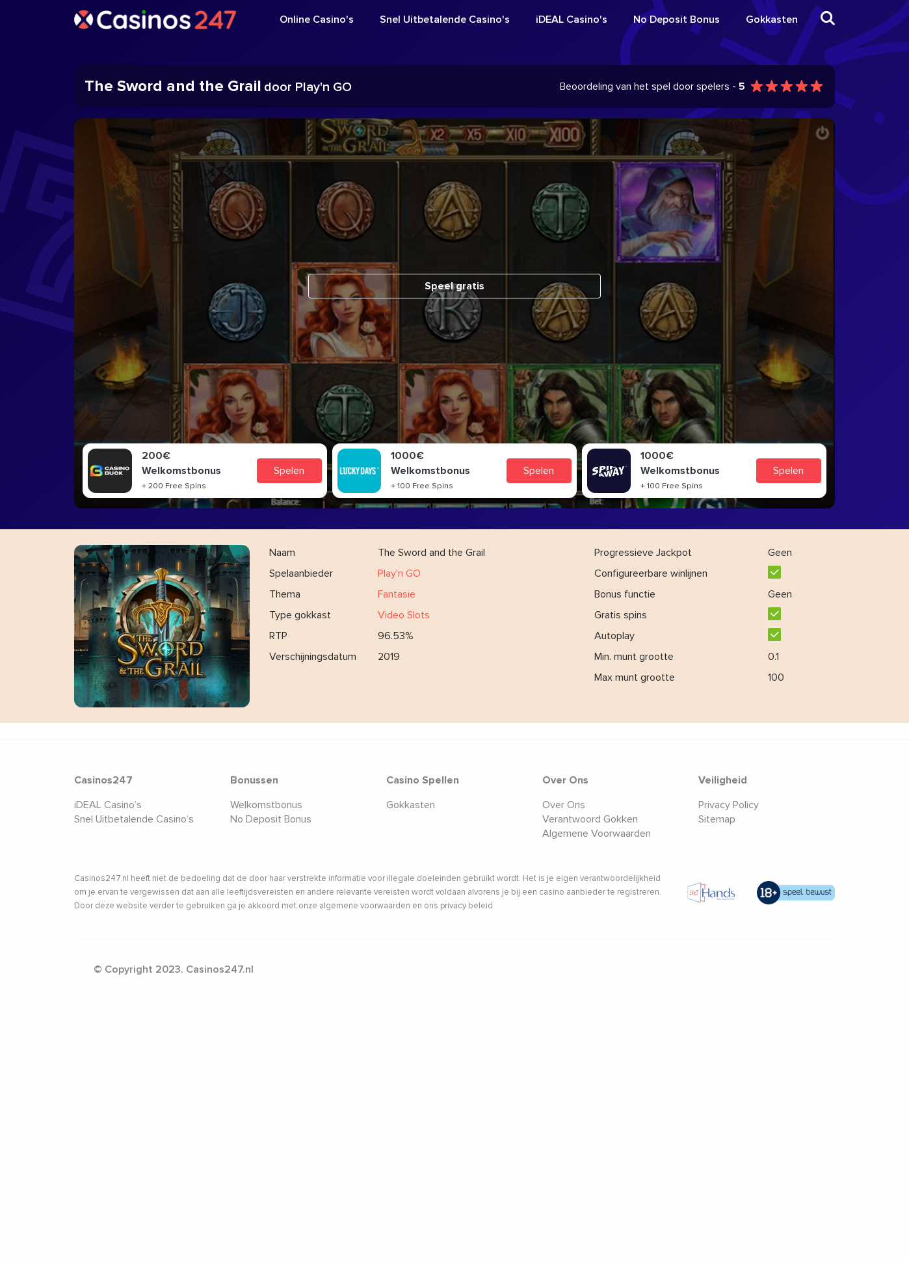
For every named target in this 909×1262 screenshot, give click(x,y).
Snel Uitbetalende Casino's (445, 19)
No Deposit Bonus (676, 19)
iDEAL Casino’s (108, 804)
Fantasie (396, 594)
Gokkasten (772, 19)
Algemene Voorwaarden (596, 833)
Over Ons (563, 804)
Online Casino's (317, 19)
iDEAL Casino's (571, 19)
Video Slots (404, 615)
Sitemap (716, 819)
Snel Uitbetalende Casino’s (134, 819)
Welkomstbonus (266, 804)
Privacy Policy (728, 804)
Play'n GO (399, 573)
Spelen (289, 470)
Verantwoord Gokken (590, 819)
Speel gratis (454, 286)
